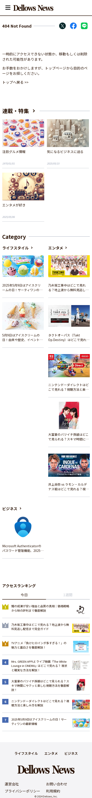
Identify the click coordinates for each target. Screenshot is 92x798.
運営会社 (12, 784)
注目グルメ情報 (14, 151)
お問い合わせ (56, 784)
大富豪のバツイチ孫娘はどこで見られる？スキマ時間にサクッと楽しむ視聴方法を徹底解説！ (68, 436)
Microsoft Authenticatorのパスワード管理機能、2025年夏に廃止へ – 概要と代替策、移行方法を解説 (23, 548)
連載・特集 (15, 111)
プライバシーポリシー (22, 791)
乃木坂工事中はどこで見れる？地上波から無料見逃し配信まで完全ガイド (68, 287)
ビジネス (9, 508)
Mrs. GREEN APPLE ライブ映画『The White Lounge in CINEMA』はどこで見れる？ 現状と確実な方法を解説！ (39, 665)
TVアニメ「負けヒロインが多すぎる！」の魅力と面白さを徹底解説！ (38, 645)
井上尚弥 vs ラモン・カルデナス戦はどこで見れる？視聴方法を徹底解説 (68, 486)
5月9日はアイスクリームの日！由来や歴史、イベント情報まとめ (22, 337)
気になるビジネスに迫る (65, 151)
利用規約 (53, 791)
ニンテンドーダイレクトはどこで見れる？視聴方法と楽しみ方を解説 (68, 387)
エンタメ (55, 248)
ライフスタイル (15, 248)
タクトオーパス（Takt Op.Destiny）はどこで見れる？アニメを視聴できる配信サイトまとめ (68, 337)
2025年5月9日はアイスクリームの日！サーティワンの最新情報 (22, 287)
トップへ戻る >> (15, 82)
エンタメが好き (14, 205)
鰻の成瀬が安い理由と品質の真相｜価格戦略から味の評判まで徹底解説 (40, 608)
